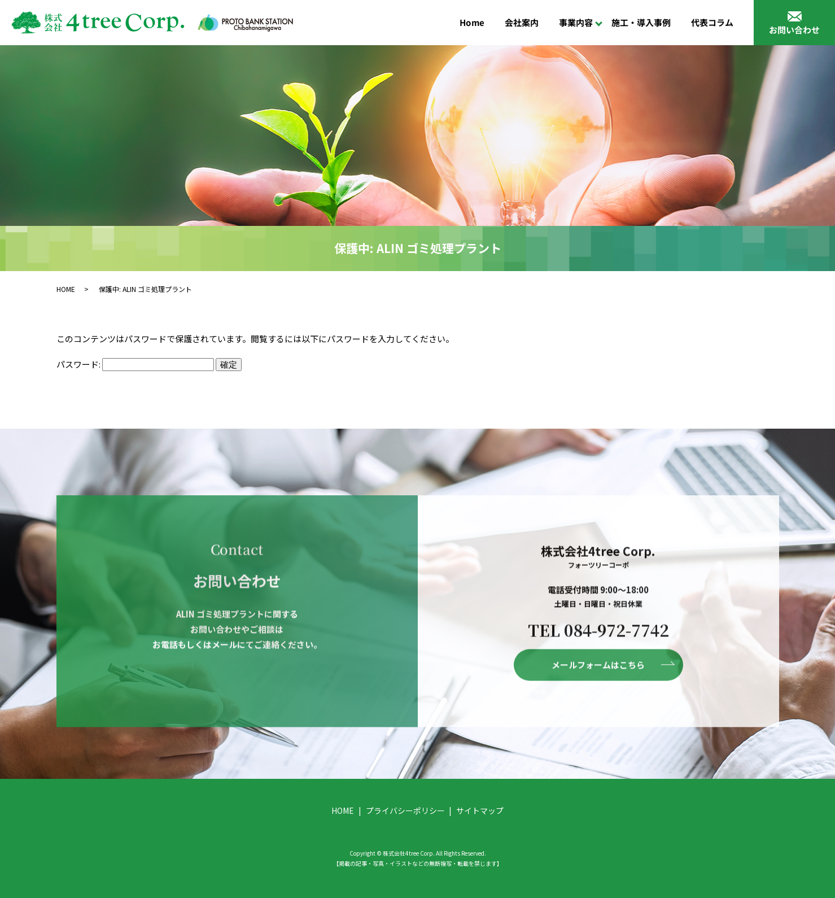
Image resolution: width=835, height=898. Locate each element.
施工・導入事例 (641, 22)
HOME (65, 289)
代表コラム (712, 22)
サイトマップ (480, 810)
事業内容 (576, 22)
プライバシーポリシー (405, 810)
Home (472, 22)
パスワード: (135, 364)
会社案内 (522, 22)
